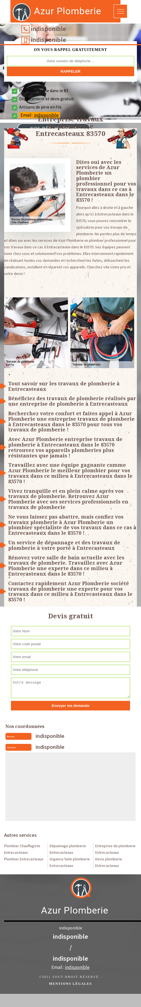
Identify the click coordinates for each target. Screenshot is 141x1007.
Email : (70, 967)
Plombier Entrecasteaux (23, 859)
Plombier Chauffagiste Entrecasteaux (22, 849)
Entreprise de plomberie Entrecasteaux (115, 849)
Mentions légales (70, 984)
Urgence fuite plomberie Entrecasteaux (70, 862)
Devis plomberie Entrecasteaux (108, 862)
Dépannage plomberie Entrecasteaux (68, 849)
